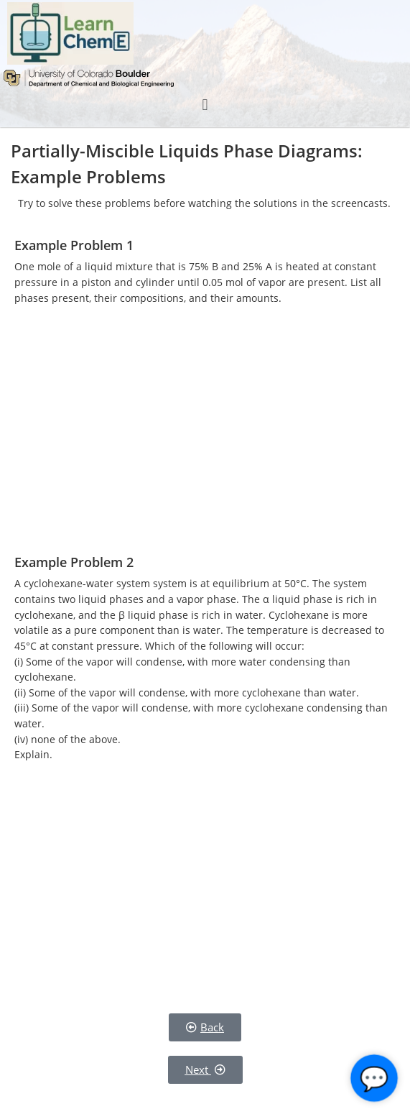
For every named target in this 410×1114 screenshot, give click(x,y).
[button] (205, 105)
